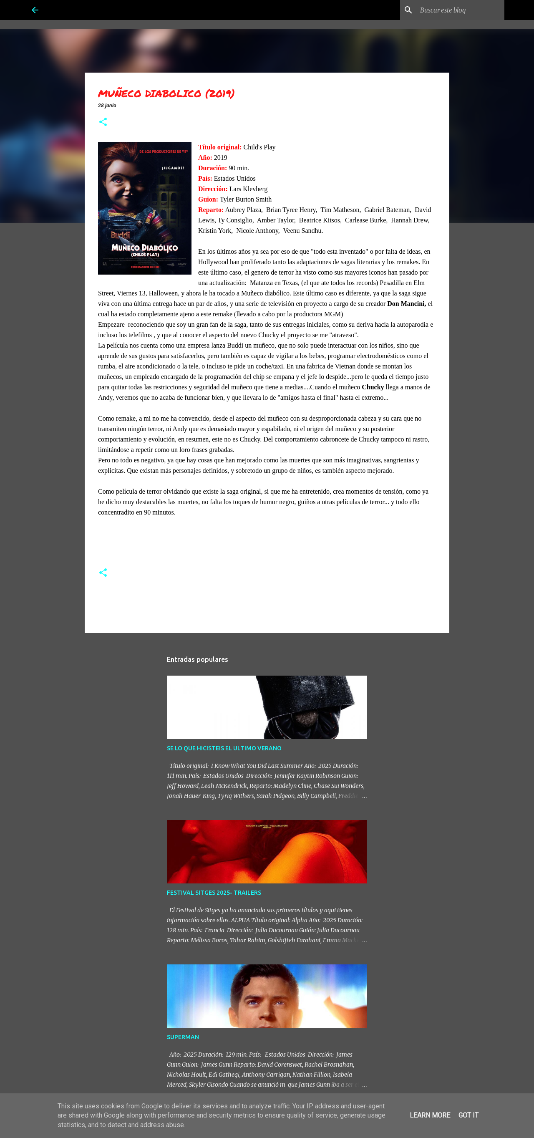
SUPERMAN (183, 1037)
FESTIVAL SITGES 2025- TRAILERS (214, 892)
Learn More (430, 1115)
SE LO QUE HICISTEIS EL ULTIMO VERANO (224, 748)
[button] (103, 123)
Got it (468, 1115)
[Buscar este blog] (460, 10)
